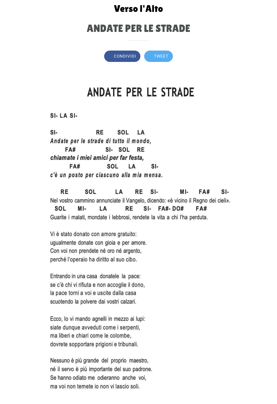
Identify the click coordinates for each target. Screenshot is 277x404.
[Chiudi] (8, 8)
